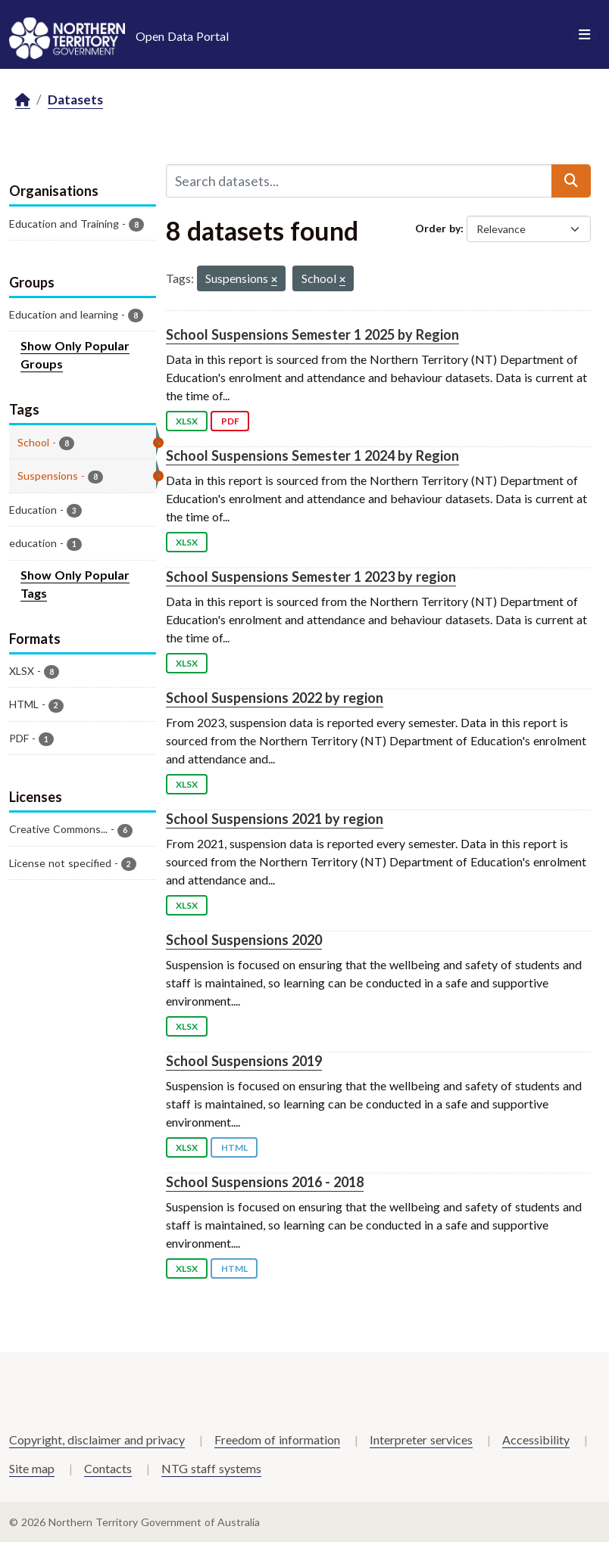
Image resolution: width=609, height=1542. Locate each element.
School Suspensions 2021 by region (274, 818)
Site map (32, 1468)
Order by (438, 228)
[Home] (22, 100)
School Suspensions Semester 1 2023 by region (311, 576)
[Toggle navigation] (584, 34)
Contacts (108, 1468)
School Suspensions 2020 (244, 939)
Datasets (75, 99)
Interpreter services (421, 1439)
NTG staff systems (211, 1468)
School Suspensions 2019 (244, 1060)
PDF (230, 421)
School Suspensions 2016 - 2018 (265, 1182)
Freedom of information (277, 1439)
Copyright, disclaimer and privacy (97, 1439)
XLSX (187, 421)
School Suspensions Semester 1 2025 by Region (312, 334)
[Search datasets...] (359, 180)
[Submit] (571, 180)
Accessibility (536, 1439)
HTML (234, 1147)
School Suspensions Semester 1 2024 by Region (312, 455)
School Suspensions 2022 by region (274, 697)
